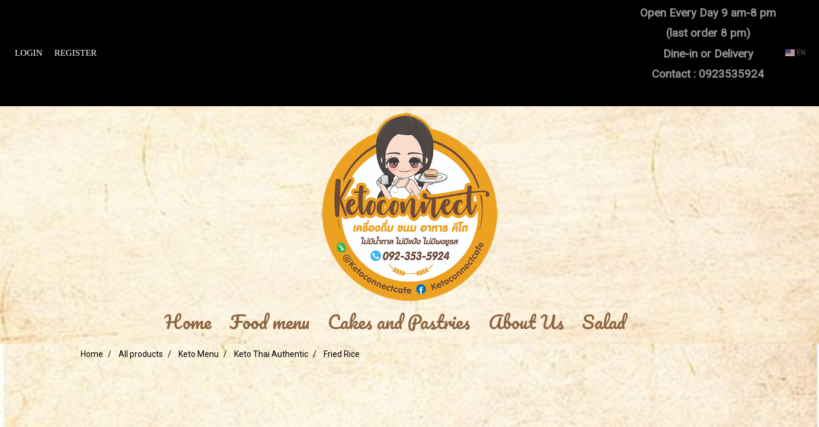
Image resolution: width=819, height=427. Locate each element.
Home (187, 322)
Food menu (269, 322)
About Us (526, 322)
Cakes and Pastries (399, 322)
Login (29, 53)
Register (76, 53)
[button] (652, 322)
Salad (604, 322)
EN (795, 53)
